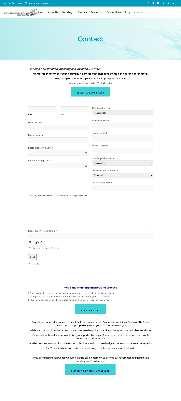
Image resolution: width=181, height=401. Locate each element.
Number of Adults (101, 120)
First (30, 114)
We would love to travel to (105, 170)
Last (62, 114)
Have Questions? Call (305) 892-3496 (90, 83)
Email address (35, 122)
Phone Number (36, 135)
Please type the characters (42, 231)
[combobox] (58, 153)
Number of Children (101, 133)
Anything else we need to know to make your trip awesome (58, 195)
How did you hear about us (105, 158)
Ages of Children (100, 145)
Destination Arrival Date (40, 147)
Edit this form (34, 264)
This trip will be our (102, 108)
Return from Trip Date (39, 160)
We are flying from (102, 182)
